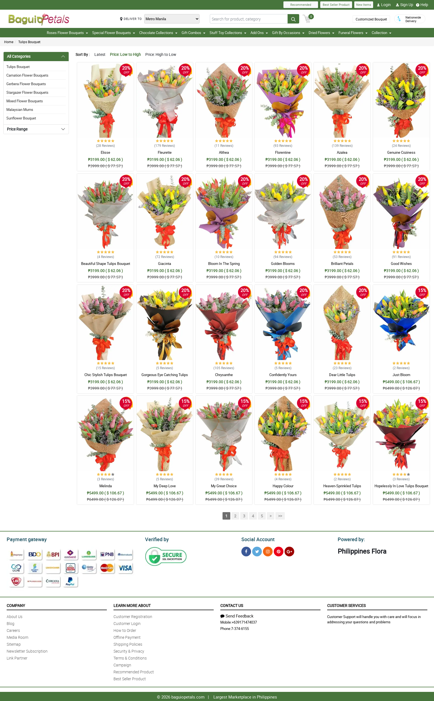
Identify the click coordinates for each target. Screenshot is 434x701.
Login (384, 5)
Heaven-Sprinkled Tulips (342, 485)
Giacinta (164, 263)
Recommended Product (133, 671)
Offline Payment (127, 636)
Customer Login (127, 622)
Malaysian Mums (19, 109)
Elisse (105, 152)
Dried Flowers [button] (321, 32)
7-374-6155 (240, 627)
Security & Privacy (128, 650)
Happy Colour (283, 485)
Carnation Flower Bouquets (27, 75)
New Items (363, 4)
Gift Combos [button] (193, 32)
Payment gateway (24, 538)
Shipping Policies (127, 643)
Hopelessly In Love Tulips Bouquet (401, 485)
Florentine (283, 152)
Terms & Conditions (130, 657)
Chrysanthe (224, 374)
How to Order (124, 629)
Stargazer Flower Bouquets (27, 92)
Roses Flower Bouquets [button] (67, 32)
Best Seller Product (336, 4)
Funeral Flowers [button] (353, 32)
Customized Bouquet (371, 19)
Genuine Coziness (401, 152)
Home (8, 42)
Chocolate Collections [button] (158, 32)
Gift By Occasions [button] (288, 32)
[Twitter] (257, 551)
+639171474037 (244, 621)
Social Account (256, 538)
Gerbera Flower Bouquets (26, 83)
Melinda (105, 485)
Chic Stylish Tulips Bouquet (105, 374)
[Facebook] (246, 551)
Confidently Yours (283, 374)
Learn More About (132, 604)
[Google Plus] (289, 551)
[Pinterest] (278, 551)
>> (280, 515)
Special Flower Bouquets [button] (113, 32)
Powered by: (350, 538)
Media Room (17, 636)
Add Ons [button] (259, 32)
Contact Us (231, 604)
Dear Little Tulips (342, 374)
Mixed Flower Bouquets (24, 100)
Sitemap (14, 643)
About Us (14, 615)
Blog (10, 622)
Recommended (300, 4)
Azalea (342, 152)
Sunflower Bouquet (21, 118)
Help (422, 5)
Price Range (17, 129)
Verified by (156, 538)
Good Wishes (401, 263)
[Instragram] (268, 551)
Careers (13, 629)
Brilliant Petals (342, 263)
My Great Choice (224, 485)
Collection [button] (381, 32)
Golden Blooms (283, 263)
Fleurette (165, 152)
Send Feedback (237, 615)
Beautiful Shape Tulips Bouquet (105, 263)
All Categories (18, 56)
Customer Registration (132, 615)
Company (16, 604)
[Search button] (293, 19)
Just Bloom (401, 374)
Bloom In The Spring (224, 263)
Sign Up (404, 5)
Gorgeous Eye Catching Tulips (164, 374)
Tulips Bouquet (29, 42)
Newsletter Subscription (27, 650)
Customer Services (346, 604)
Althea (224, 152)
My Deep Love (165, 485)
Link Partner (17, 657)
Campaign (122, 664)
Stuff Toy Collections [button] (228, 32)
